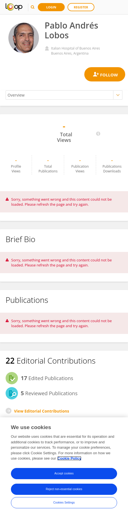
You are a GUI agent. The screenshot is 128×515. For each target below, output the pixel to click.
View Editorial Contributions (41, 411)
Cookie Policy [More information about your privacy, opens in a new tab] (69, 458)
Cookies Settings (64, 502)
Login (51, 7)
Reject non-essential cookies (64, 489)
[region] (64, 466)
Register (81, 7)
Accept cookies (64, 473)
